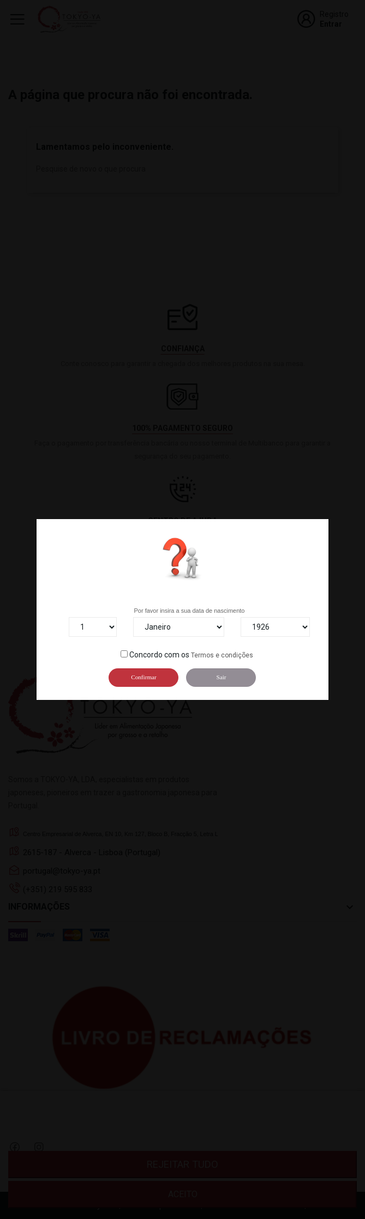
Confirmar (144, 677)
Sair (221, 677)
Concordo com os (159, 654)
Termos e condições (222, 655)
